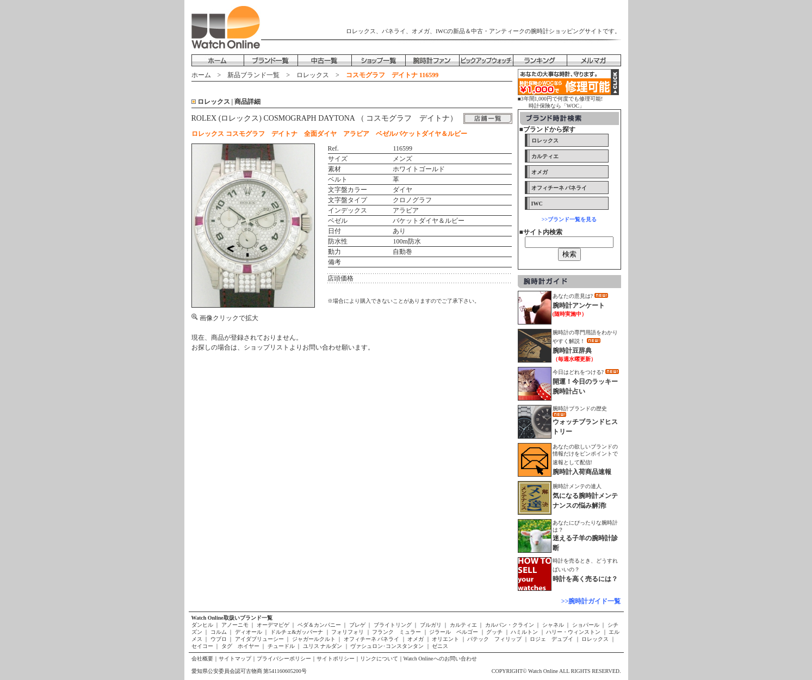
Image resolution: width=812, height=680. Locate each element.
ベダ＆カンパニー (319, 625)
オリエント (446, 639)
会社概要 (202, 659)
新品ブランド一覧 (253, 75)
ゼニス (440, 646)
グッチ (494, 632)
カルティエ (463, 625)
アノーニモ (235, 625)
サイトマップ (235, 659)
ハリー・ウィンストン (573, 632)
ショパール (585, 625)
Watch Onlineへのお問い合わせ (440, 659)
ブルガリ (430, 625)
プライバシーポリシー (284, 659)
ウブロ (218, 639)
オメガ (415, 639)
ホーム (201, 75)
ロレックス (312, 75)
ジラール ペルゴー (454, 632)
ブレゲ (357, 625)
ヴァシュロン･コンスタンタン (387, 646)
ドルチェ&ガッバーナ (297, 632)
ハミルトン (525, 632)
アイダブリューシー (259, 639)
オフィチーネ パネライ (371, 639)
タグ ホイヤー (240, 646)
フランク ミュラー (397, 632)
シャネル (553, 625)
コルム (218, 632)
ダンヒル (203, 625)
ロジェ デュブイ (552, 639)
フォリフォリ (347, 632)
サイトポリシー (336, 659)
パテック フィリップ (494, 639)
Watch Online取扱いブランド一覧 (231, 618)
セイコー (203, 646)
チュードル (281, 646)
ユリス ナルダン (322, 646)
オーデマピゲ (272, 625)
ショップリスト (266, 347)
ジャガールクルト (313, 639)
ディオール (248, 632)
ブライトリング (392, 625)
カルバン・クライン (509, 625)
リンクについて (379, 659)
